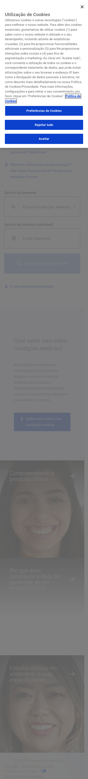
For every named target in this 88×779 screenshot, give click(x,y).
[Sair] (82, 5)
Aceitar (44, 138)
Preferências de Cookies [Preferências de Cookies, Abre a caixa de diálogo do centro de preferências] (44, 110)
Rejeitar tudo (44, 123)
